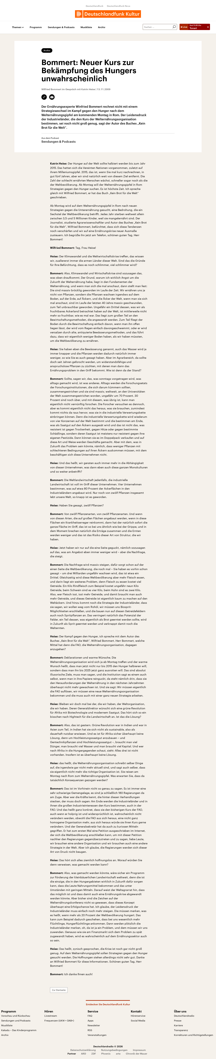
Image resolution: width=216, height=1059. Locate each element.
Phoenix (106, 1053)
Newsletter (94, 1025)
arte (118, 1053)
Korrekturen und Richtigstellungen (193, 1034)
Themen (16, 27)
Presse (177, 1020)
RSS (90, 1030)
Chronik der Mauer (136, 1053)
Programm (36, 27)
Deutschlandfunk (94, 6)
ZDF (93, 1053)
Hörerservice (138, 1015)
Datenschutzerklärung (83, 1049)
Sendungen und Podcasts (15, 1020)
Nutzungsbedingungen (114, 1049)
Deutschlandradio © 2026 (108, 1046)
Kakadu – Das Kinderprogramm (18, 1030)
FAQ (90, 1015)
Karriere (178, 1025)
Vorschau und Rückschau (15, 1015)
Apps (90, 1020)
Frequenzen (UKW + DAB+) (59, 1020)
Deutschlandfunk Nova (118, 6)
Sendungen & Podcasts (61, 27)
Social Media (138, 1020)
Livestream (50, 1015)
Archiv (101, 27)
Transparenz (181, 1030)
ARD (83, 1053)
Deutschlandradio (184, 1015)
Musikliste (86, 27)
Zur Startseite (59, 990)
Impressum (139, 1049)
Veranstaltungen (97, 1034)
